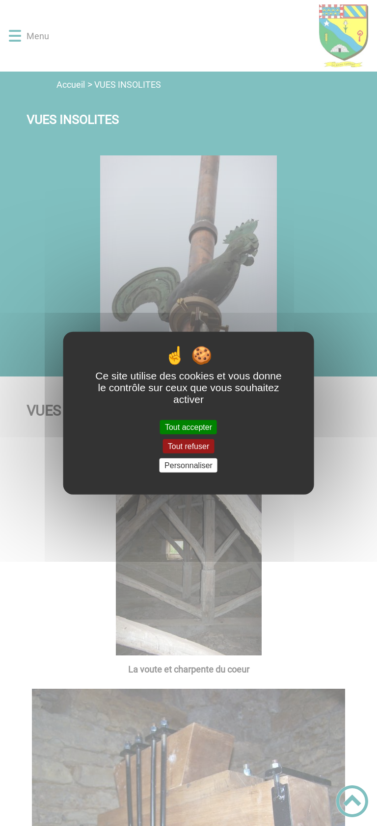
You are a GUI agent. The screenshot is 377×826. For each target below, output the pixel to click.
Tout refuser (188, 446)
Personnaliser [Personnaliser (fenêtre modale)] (188, 465)
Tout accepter (188, 427)
